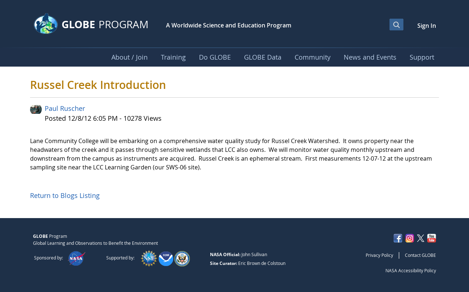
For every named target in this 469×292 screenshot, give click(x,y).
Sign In (426, 26)
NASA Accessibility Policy (410, 270)
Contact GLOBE (420, 255)
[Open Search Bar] (396, 24)
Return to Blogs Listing (65, 195)
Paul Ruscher (65, 108)
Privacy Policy (379, 255)
